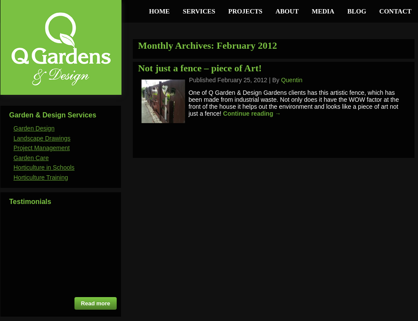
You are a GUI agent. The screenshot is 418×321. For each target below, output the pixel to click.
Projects (245, 11)
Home (159, 11)
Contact (395, 11)
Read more (95, 303)
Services (199, 11)
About (287, 11)
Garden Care (31, 157)
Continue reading (252, 113)
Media (323, 11)
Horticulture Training (40, 177)
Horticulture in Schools (43, 167)
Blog (356, 11)
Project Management (41, 147)
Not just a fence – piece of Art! (200, 68)
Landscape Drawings (42, 138)
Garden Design (33, 128)
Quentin (291, 80)
